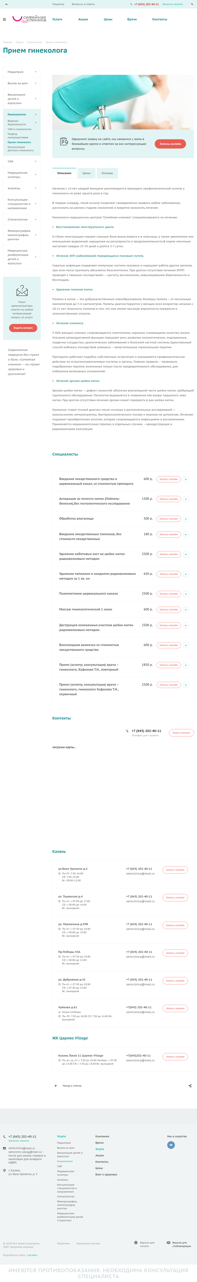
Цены (108, 19)
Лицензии (63, 1243)
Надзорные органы (88, 1243)
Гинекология (24, 114)
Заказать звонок (172, 4)
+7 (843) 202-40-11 (147, 4)
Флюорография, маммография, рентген (24, 235)
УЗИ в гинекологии (19, 129)
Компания (102, 1136)
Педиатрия (24, 72)
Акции (83, 19)
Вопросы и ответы (83, 4)
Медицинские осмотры (24, 175)
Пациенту (58, 4)
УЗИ (24, 161)
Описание (64, 173)
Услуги (57, 19)
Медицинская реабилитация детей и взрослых (24, 257)
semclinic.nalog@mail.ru (25, 1152)
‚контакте (171, 1145)
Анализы (24, 188)
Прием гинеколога (19, 142)
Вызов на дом (24, 83)
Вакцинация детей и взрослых (24, 99)
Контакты (159, 19)
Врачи (132, 19)
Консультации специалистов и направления (24, 204)
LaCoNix (32, 1255)
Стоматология (24, 219)
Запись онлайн (169, 479)
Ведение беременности (22, 122)
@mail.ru (29, 1148)
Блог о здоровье (106, 1174)
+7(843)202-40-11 (138, 1055)
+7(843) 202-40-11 (139, 1007)
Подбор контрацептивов (18, 135)
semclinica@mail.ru (140, 873)
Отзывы (107, 173)
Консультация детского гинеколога (21, 148)
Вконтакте (6, 4)
